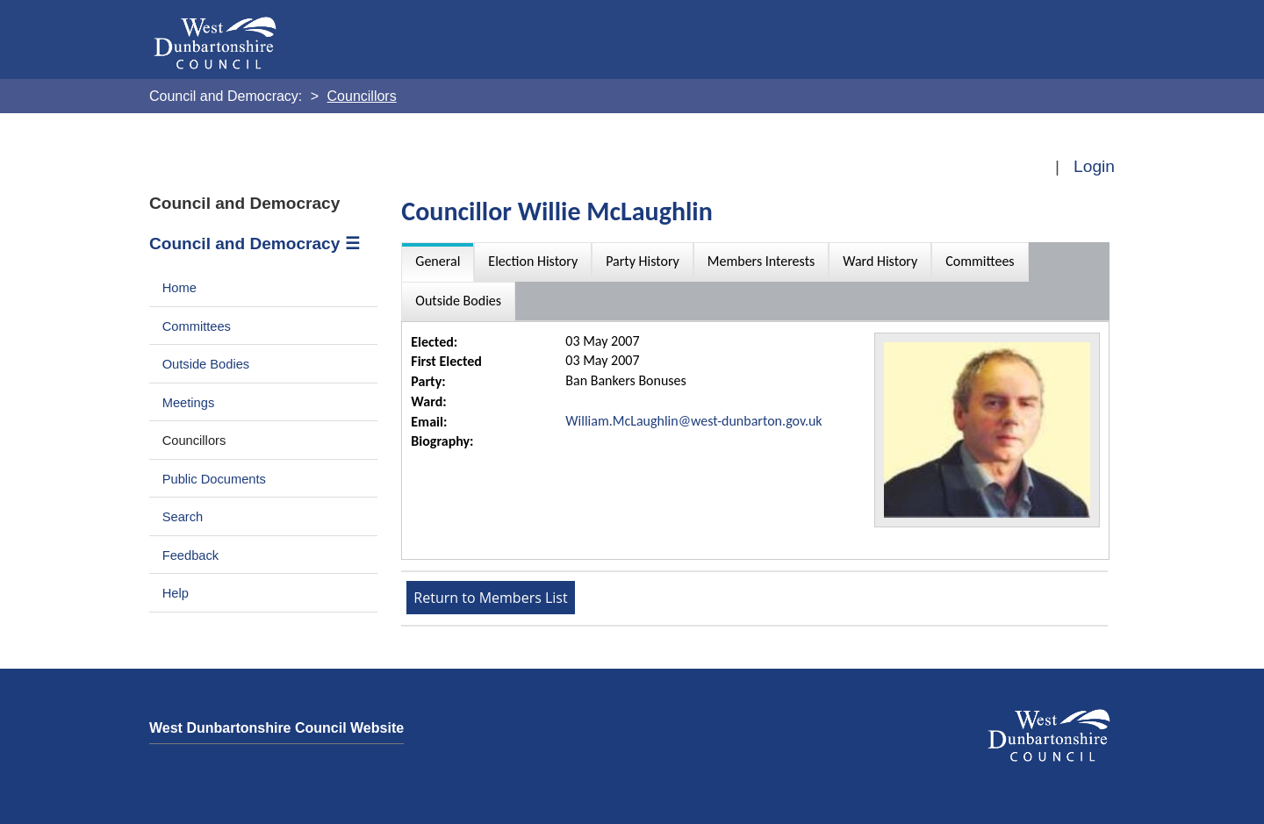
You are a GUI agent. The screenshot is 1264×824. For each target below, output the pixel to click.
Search (183, 517)
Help (175, 593)
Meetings (188, 403)
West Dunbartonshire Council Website (276, 727)
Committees (196, 326)
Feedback (190, 555)
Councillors (194, 440)
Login (1094, 166)
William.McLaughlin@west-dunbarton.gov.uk (693, 420)
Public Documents (214, 479)
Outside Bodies (206, 364)
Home (179, 288)
